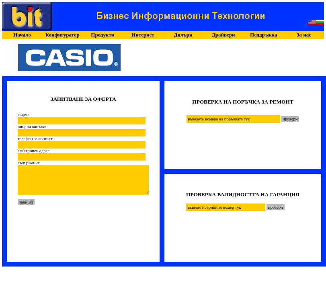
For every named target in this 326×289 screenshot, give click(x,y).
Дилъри (183, 35)
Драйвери (223, 35)
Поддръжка (263, 35)
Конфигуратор (62, 35)
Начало (22, 35)
